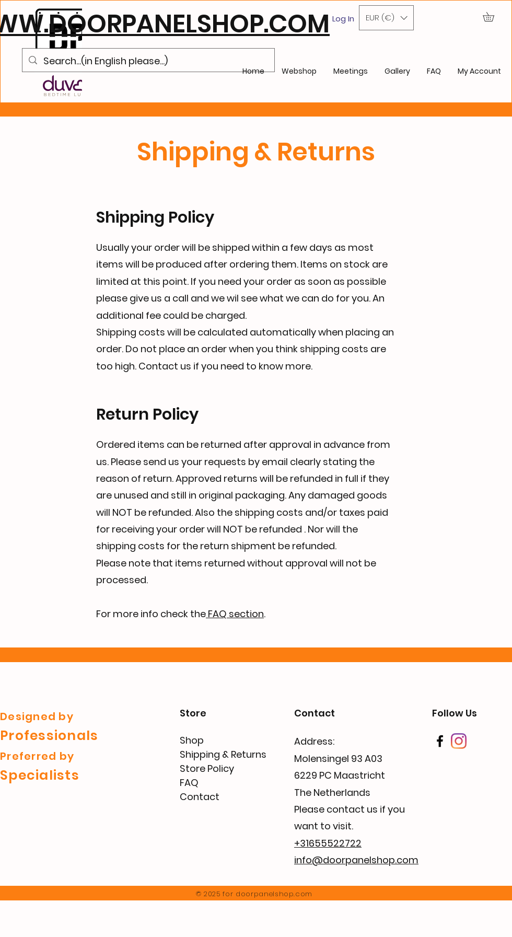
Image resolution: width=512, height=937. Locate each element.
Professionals (49, 735)
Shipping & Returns (223, 754)
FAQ (189, 782)
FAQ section (235, 613)
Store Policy (207, 768)
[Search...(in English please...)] (147, 61)
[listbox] (386, 17)
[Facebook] (440, 741)
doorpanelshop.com (274, 894)
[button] (386, 17)
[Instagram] (459, 741)
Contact (199, 796)
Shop (192, 740)
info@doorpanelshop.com (356, 859)
